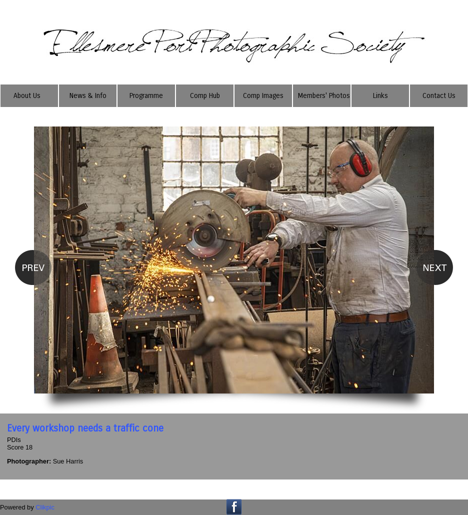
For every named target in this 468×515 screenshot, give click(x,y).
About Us (27, 96)
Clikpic (45, 507)
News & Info (88, 96)
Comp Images (263, 96)
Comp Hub (205, 96)
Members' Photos (324, 96)
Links (380, 96)
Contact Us (439, 96)
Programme (146, 96)
